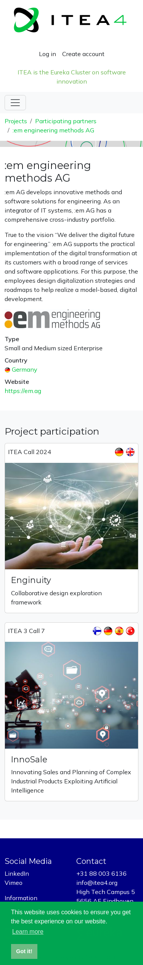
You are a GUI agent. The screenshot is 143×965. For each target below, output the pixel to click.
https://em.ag (23, 391)
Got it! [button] (24, 951)
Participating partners (65, 121)
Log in (47, 54)
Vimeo (13, 882)
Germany (24, 369)
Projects (16, 121)
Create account (83, 54)
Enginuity (31, 580)
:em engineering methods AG (53, 130)
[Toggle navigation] (15, 102)
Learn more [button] (27, 931)
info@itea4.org (96, 882)
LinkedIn (17, 873)
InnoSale (29, 759)
